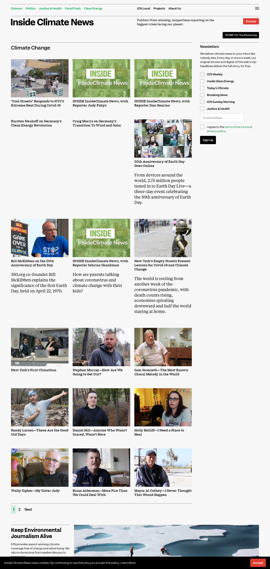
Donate (251, 21)
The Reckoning (241, 35)
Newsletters (209, 47)
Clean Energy (93, 8)
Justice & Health (50, 8)
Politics (30, 8)
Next (28, 509)
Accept (258, 563)
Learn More (128, 563)
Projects (159, 8)
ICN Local (143, 8)
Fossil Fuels (73, 8)
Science (16, 8)
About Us (174, 8)
